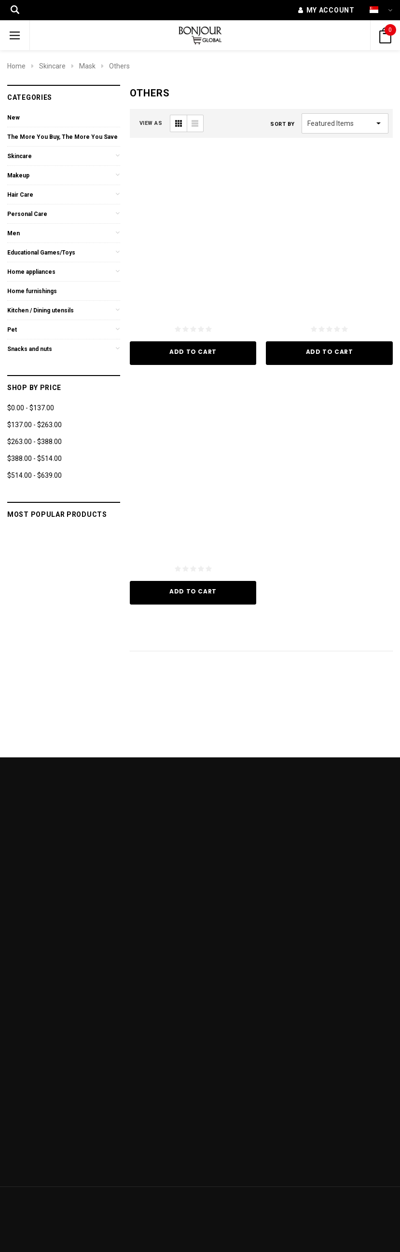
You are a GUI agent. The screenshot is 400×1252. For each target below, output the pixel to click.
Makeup (18, 175)
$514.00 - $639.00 (34, 475)
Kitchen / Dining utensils (40, 310)
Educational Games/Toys (41, 252)
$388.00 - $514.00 (34, 458)
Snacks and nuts (29, 349)
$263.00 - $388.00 (34, 441)
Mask (87, 66)
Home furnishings (32, 291)
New (13, 117)
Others (119, 66)
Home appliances (31, 272)
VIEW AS (151, 123)
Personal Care (27, 214)
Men (13, 233)
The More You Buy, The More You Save (62, 137)
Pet (12, 329)
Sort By (282, 124)
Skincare (52, 66)
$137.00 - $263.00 (34, 425)
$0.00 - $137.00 (30, 408)
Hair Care (20, 194)
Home (16, 66)
